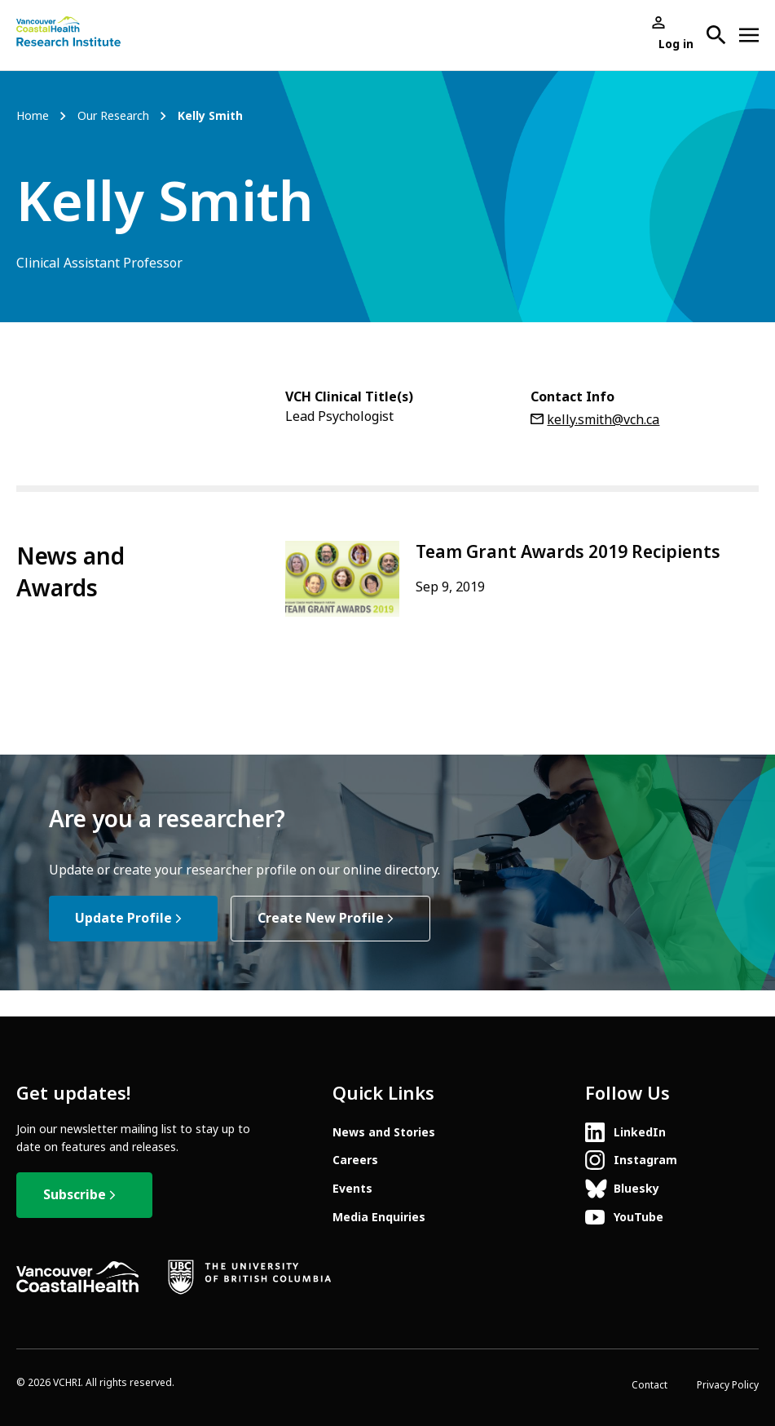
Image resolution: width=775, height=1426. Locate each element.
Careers (355, 1160)
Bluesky (636, 1188)
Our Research (113, 116)
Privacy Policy (728, 1385)
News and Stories (383, 1132)
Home (32, 116)
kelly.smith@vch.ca (603, 419)
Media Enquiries (378, 1217)
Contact (649, 1385)
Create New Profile (321, 918)
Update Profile (123, 918)
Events (352, 1188)
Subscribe (74, 1194)
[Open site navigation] (749, 35)
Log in (676, 44)
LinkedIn (640, 1132)
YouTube (638, 1217)
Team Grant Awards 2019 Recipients (568, 552)
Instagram (645, 1160)
